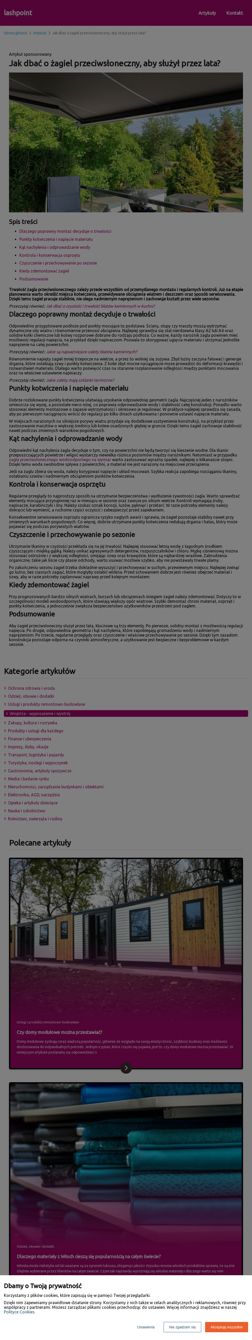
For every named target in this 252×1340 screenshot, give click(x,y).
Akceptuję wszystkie (227, 1327)
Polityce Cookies (19, 1312)
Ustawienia (146, 1327)
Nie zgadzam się (182, 1327)
